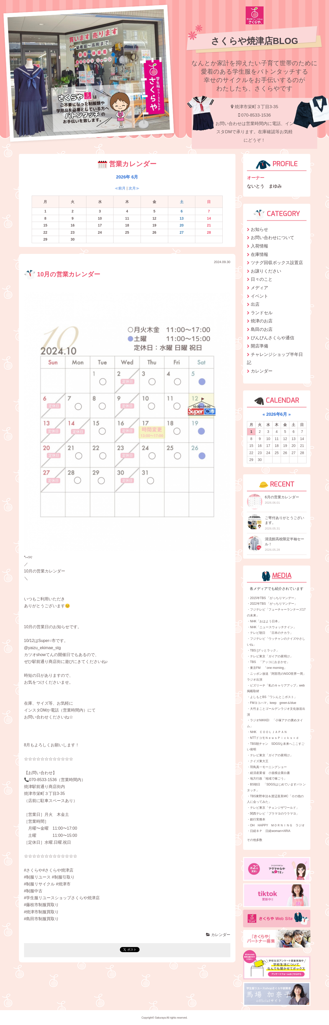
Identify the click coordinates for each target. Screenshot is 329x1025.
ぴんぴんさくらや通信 (272, 337)
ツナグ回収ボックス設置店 (277, 262)
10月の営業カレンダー (62, 274)
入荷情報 (259, 246)
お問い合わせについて (272, 237)
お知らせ (259, 229)
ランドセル (262, 312)
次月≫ (134, 188)
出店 (255, 304)
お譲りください (266, 271)
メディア (259, 287)
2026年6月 (276, 414)
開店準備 (259, 345)
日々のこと (262, 279)
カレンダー (218, 934)
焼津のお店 (262, 320)
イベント (259, 296)
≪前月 (120, 188)
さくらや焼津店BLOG (254, 41)
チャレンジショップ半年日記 (275, 358)
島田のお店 (262, 329)
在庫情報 (259, 254)
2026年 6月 (127, 176)
